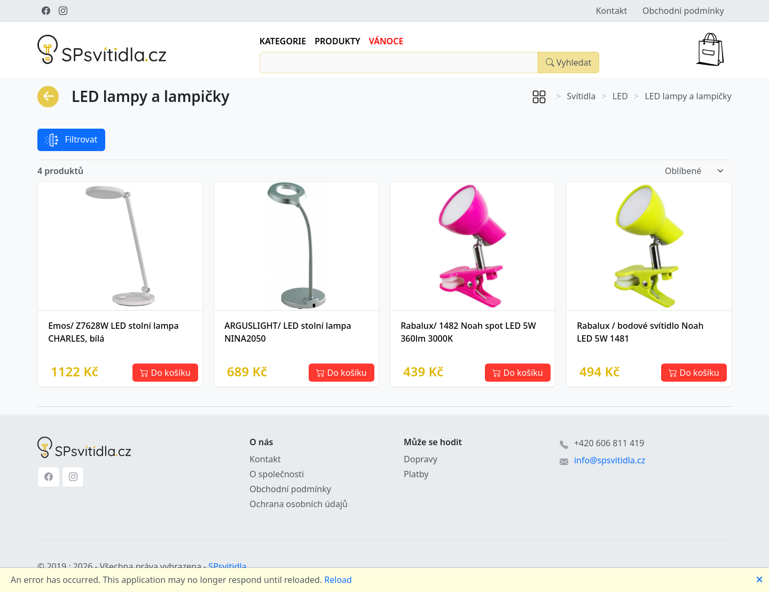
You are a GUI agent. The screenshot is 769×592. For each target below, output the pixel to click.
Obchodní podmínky (683, 11)
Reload (338, 580)
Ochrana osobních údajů (298, 504)
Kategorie (283, 41)
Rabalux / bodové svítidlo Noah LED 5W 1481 (640, 332)
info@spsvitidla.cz (609, 460)
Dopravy (420, 459)
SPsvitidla (227, 566)
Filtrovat (71, 140)
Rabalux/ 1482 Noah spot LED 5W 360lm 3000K (468, 332)
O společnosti (276, 474)
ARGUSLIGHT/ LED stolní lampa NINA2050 (287, 332)
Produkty (337, 41)
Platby (416, 474)
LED (620, 96)
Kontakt (611, 11)
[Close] (568, 62)
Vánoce (386, 41)
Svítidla (581, 96)
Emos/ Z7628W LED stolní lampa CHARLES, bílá (113, 332)
